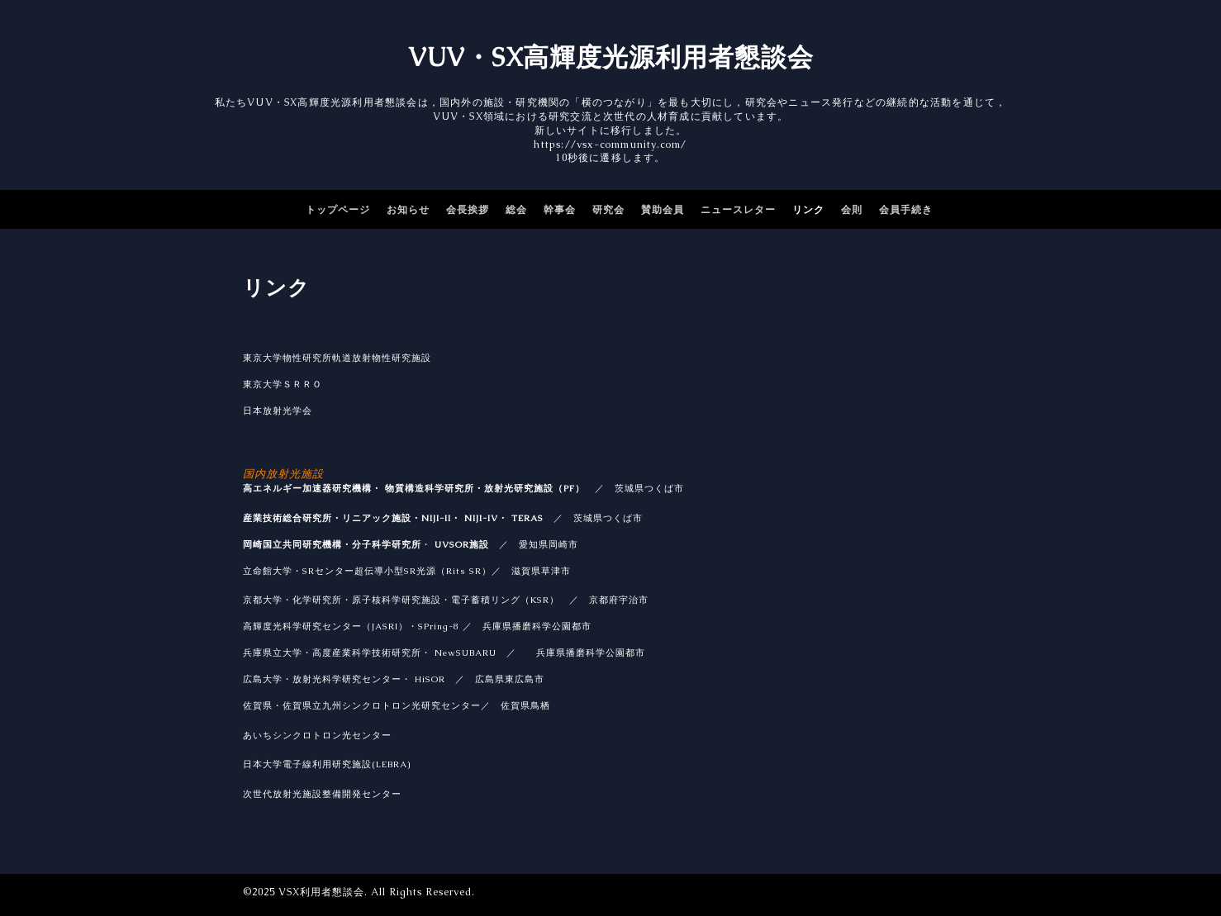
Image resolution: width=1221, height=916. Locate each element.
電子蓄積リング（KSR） (505, 599)
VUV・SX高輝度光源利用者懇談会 (611, 57)
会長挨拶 (467, 209)
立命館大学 (267, 571)
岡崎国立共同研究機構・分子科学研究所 (332, 544)
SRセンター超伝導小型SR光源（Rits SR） (397, 571)
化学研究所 (317, 599)
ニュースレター (738, 209)
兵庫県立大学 (272, 652)
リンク (808, 209)
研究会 (608, 209)
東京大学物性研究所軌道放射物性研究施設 (337, 357)
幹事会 (560, 209)
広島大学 (263, 679)
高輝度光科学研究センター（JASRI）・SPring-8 (351, 626)
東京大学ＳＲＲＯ (282, 384)
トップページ (338, 209)
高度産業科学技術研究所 (366, 652)
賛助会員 (662, 209)
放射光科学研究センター (346, 679)
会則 (851, 209)
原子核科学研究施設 (396, 599)
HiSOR (430, 679)
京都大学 (263, 599)
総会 (516, 209)
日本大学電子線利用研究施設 (327, 764)
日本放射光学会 (277, 410)
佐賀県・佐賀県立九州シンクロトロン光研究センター (362, 705)
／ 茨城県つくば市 (593, 518)
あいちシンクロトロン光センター (317, 735)
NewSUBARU (465, 652)
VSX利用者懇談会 (321, 892)
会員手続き (906, 209)
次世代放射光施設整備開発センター (322, 794)
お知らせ (408, 209)
